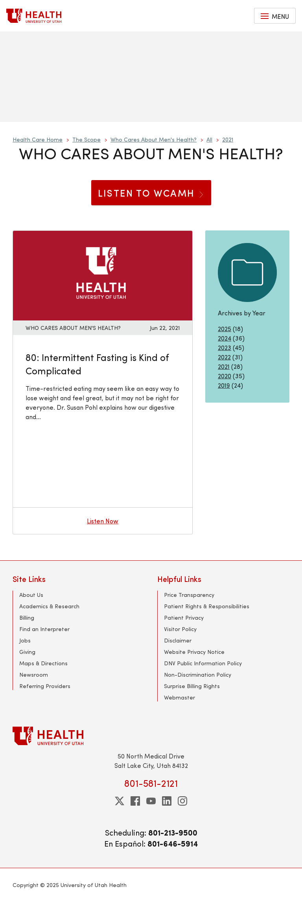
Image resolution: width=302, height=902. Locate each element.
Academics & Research (49, 606)
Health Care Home (38, 139)
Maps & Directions (43, 663)
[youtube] (151, 801)
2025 (224, 328)
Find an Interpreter (44, 629)
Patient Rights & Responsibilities (206, 606)
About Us (31, 594)
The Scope (86, 139)
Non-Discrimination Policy (197, 674)
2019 (224, 385)
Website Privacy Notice (194, 651)
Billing (26, 617)
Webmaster (179, 697)
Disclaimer (178, 640)
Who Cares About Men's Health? (153, 139)
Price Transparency (189, 594)
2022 (224, 357)
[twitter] (119, 801)
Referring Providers (44, 686)
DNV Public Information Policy (203, 663)
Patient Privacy (184, 617)
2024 (224, 338)
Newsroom (33, 674)
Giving (27, 651)
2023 (224, 347)
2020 (224, 376)
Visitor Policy (180, 629)
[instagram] (182, 801)
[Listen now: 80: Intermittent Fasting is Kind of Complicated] (102, 275)
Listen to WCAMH (151, 192)
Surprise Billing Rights (192, 686)
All (209, 139)
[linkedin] (166, 801)
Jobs (25, 640)
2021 (227, 139)
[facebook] (135, 801)
